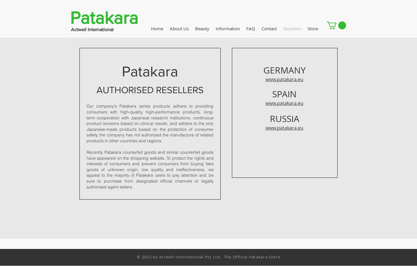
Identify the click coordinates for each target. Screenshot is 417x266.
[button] (336, 25)
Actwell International (92, 29)
